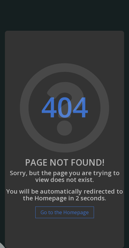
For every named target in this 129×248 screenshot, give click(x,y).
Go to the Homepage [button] (65, 212)
